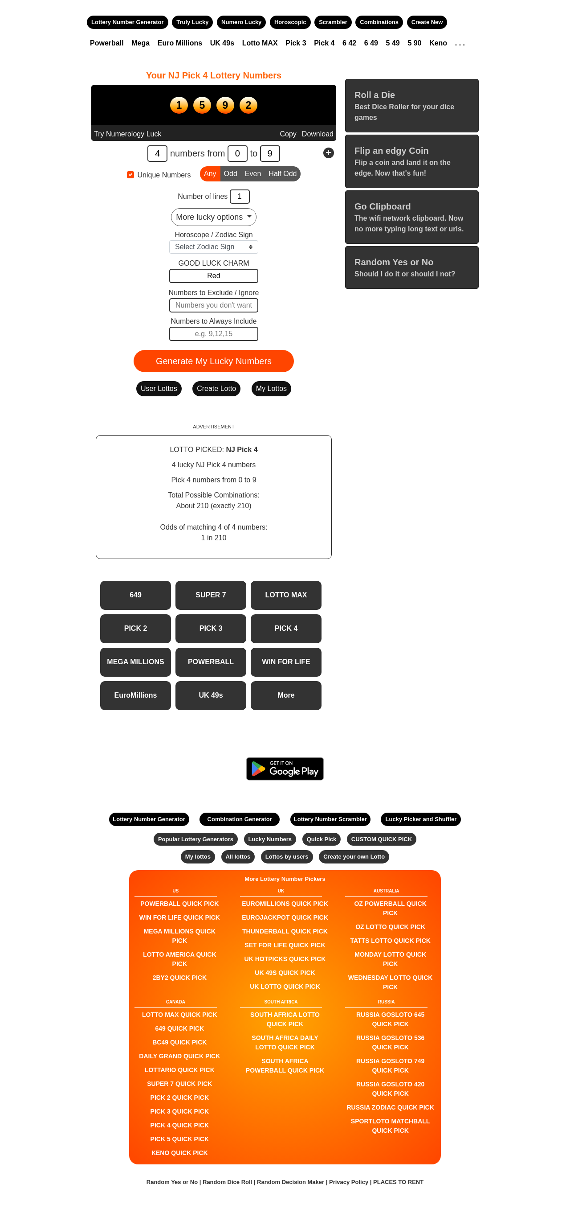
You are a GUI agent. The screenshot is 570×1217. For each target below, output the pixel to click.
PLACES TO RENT (398, 1182)
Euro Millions (180, 43)
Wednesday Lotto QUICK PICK (390, 982)
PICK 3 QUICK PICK (180, 1111)
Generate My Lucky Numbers (214, 361)
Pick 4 (324, 43)
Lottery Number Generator (127, 22)
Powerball (107, 43)
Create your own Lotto (354, 856)
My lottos (198, 856)
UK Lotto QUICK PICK (285, 986)
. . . (460, 43)
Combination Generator (240, 819)
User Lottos (159, 388)
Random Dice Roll (228, 1182)
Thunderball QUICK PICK (285, 931)
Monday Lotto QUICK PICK (390, 959)
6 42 (349, 43)
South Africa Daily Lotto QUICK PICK (285, 1042)
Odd (230, 173)
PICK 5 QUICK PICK (180, 1139)
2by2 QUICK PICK (180, 977)
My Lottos (271, 388)
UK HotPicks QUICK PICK (285, 958)
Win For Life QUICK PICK (179, 917)
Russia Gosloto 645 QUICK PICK (390, 1019)
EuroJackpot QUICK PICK (285, 917)
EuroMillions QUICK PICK (285, 903)
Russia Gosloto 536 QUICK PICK (390, 1042)
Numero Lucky (241, 22)
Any (210, 173)
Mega (140, 43)
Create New (427, 22)
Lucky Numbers (270, 839)
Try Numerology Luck (127, 134)
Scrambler (333, 22)
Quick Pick (321, 839)
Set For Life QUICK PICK (284, 945)
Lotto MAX (260, 43)
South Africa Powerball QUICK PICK (285, 1065)
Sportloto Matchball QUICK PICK (390, 1126)
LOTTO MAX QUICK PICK (179, 1014)
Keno (438, 43)
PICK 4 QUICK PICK (180, 1125)
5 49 (393, 43)
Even (253, 173)
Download (318, 134)
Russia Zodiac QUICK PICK (390, 1107)
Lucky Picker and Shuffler (421, 819)
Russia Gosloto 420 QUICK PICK (390, 1089)
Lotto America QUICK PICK (179, 959)
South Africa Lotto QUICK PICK (285, 1019)
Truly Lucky (192, 22)
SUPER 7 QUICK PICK (179, 1083)
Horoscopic (290, 22)
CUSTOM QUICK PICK (381, 839)
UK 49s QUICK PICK (285, 972)
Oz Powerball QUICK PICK (390, 908)
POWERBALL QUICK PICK (179, 903)
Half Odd (283, 173)
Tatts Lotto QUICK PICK (390, 940)
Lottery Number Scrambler (330, 819)
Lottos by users (287, 856)
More (285, 695)
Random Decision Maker (290, 1182)
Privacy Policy (348, 1182)
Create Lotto (216, 388)
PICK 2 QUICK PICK (180, 1097)
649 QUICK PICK (179, 1028)
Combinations (379, 22)
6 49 (371, 43)
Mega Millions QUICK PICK (180, 936)
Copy (288, 134)
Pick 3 (295, 43)
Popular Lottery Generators (195, 839)
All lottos (238, 856)
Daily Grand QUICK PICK (179, 1056)
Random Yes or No (172, 1182)
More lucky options (210, 217)
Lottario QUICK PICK (180, 1069)
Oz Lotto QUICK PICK (390, 926)
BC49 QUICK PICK (179, 1042)
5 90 (414, 43)
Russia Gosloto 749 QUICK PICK (390, 1065)
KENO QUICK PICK (179, 1152)
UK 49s (222, 43)
